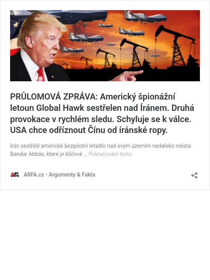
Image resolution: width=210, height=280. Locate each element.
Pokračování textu (110, 154)
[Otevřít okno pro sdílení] (194, 173)
